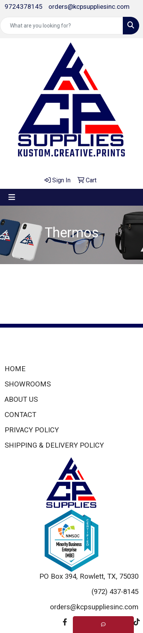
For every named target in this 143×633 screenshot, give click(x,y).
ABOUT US (21, 399)
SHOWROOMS (28, 384)
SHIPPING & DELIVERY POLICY (54, 445)
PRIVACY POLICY (32, 430)
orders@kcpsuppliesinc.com (89, 6)
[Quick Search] (61, 25)
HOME (15, 369)
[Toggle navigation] (12, 197)
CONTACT (20, 415)
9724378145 (24, 6)
